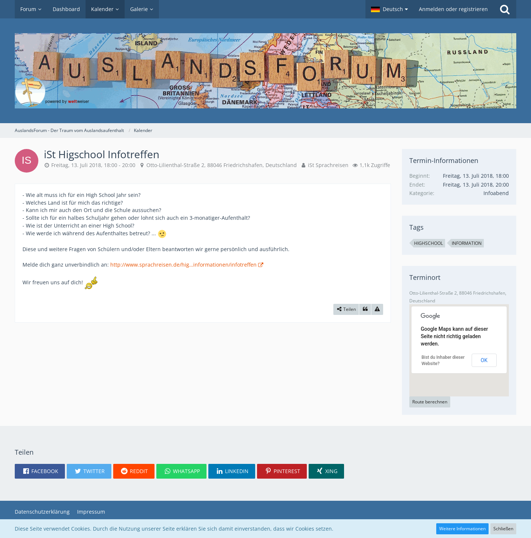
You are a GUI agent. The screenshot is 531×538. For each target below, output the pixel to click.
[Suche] (504, 9)
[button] (389, 9)
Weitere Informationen (462, 528)
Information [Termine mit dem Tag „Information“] (467, 243)
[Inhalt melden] (377, 309)
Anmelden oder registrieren (453, 9)
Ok (484, 360)
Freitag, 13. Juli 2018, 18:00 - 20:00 (93, 165)
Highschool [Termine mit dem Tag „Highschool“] (428, 243)
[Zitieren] (365, 309)
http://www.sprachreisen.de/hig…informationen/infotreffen (183, 264)
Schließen (503, 528)
